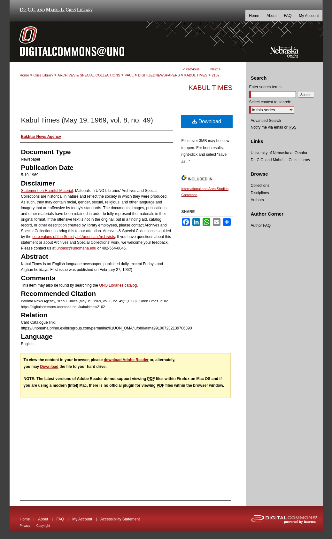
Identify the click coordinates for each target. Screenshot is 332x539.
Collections (260, 185)
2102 (216, 75)
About (43, 519)
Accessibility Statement (120, 519)
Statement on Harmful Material (47, 190)
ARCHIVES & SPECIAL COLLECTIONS (89, 75)
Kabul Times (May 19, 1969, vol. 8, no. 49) (87, 120)
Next (214, 69)
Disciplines (260, 193)
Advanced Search (266, 120)
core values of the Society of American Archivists (74, 236)
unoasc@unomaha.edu (76, 248)
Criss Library (43, 75)
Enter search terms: (266, 87)
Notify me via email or (274, 127)
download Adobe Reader (126, 360)
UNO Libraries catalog (118, 285)
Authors (257, 200)
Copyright (43, 525)
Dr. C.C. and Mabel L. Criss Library (55, 10)
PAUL (129, 75)
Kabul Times (211, 87)
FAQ (60, 519)
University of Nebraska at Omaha (279, 153)
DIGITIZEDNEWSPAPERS (159, 75)
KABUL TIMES (195, 75)
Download (206, 121)
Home (24, 75)
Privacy (25, 525)
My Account (82, 519)
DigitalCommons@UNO (128, 41)
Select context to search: (270, 102)
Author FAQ (261, 225)
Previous (193, 69)
